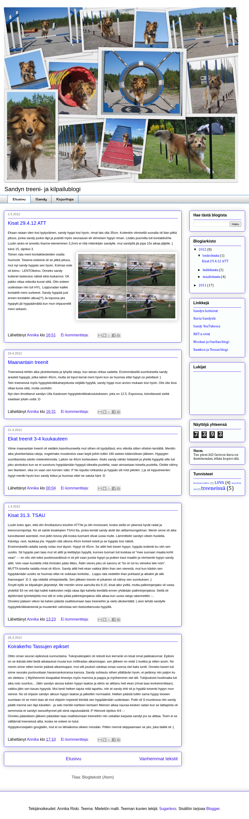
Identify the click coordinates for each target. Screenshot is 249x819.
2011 (203, 285)
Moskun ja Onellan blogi (211, 342)
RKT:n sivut (201, 334)
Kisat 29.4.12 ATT (27, 223)
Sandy (41, 199)
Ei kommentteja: (75, 335)
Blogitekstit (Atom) (98, 777)
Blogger (212, 809)
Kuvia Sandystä (204, 318)
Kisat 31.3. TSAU (26, 515)
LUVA (219, 483)
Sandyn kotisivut (205, 311)
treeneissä (213, 488)
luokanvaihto (201, 483)
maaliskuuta (212, 277)
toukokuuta (211, 255)
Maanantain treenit (28, 362)
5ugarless (167, 809)
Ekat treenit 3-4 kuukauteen (38, 438)
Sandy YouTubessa (206, 326)
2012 (203, 249)
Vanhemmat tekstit (158, 758)
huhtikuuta (211, 270)
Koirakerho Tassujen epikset (38, 646)
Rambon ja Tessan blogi (210, 349)
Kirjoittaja (64, 199)
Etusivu (19, 199)
